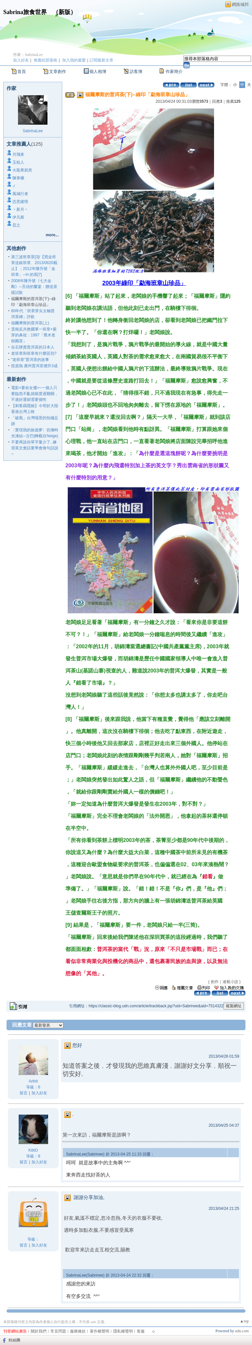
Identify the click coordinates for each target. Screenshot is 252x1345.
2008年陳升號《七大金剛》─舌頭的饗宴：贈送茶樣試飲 (34, 286)
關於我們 (38, 1331)
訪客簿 (136, 71)
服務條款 (78, 1331)
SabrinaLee (33, 131)
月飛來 (18, 154)
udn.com (242, 1331)
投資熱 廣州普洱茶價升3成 (34, 366)
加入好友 (21, 60)
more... (52, 235)
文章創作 (57, 71)
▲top (244, 1321)
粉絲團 (14, 1340)
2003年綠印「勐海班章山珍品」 (144, 283)
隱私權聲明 (123, 1331)
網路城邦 (240, 4)
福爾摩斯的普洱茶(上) (30, 323)
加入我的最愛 (74, 60)
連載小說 (230, 981)
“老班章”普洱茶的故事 (30, 359)
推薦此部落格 (45, 60)
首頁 (21, 71)
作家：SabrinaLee (28, 54)
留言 (23, 1093)
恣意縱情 (20, 201)
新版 (64, 12)
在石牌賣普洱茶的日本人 (32, 347)
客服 (141, 1331)
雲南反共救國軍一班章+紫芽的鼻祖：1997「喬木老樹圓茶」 (34, 335)
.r (13, 186)
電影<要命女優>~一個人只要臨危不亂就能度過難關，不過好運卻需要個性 (34, 394)
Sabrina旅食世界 (25, 12)
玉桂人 (18, 162)
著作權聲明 (99, 1331)
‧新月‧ (20, 209)
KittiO (33, 1150)
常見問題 (58, 1331)
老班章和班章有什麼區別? (34, 353)
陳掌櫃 (18, 178)
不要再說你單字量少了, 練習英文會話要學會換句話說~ (34, 448)
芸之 (16, 225)
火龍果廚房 (22, 170)
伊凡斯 (18, 217)
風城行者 (20, 193)
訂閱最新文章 (101, 60)
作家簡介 (174, 71)
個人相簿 (97, 71)
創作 (215, 981)
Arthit (33, 1081)
